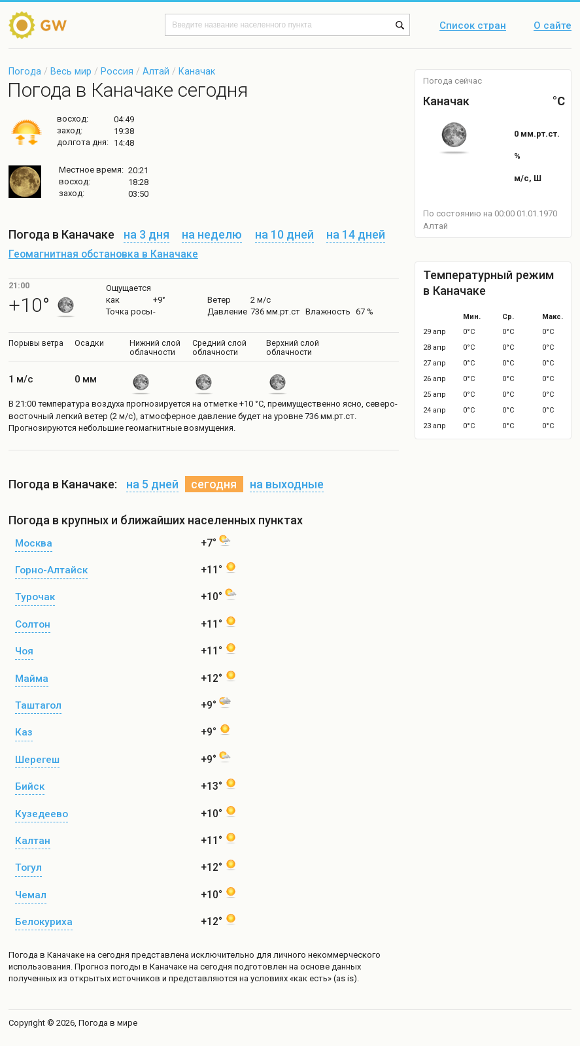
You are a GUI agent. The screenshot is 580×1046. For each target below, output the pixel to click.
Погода (25, 71)
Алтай (156, 71)
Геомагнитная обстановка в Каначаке (103, 254)
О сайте (552, 26)
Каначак (197, 71)
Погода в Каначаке (46, 955)
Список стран (472, 26)
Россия (117, 71)
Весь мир (71, 71)
